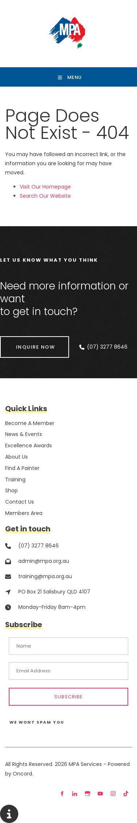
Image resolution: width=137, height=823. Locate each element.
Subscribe (68, 696)
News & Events (23, 434)
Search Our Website (45, 196)
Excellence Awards (28, 445)
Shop (11, 490)
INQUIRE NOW (19, 340)
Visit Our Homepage (45, 186)
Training (15, 479)
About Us (16, 456)
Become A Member (29, 423)
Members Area (23, 513)
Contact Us (19, 501)
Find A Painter (22, 468)
